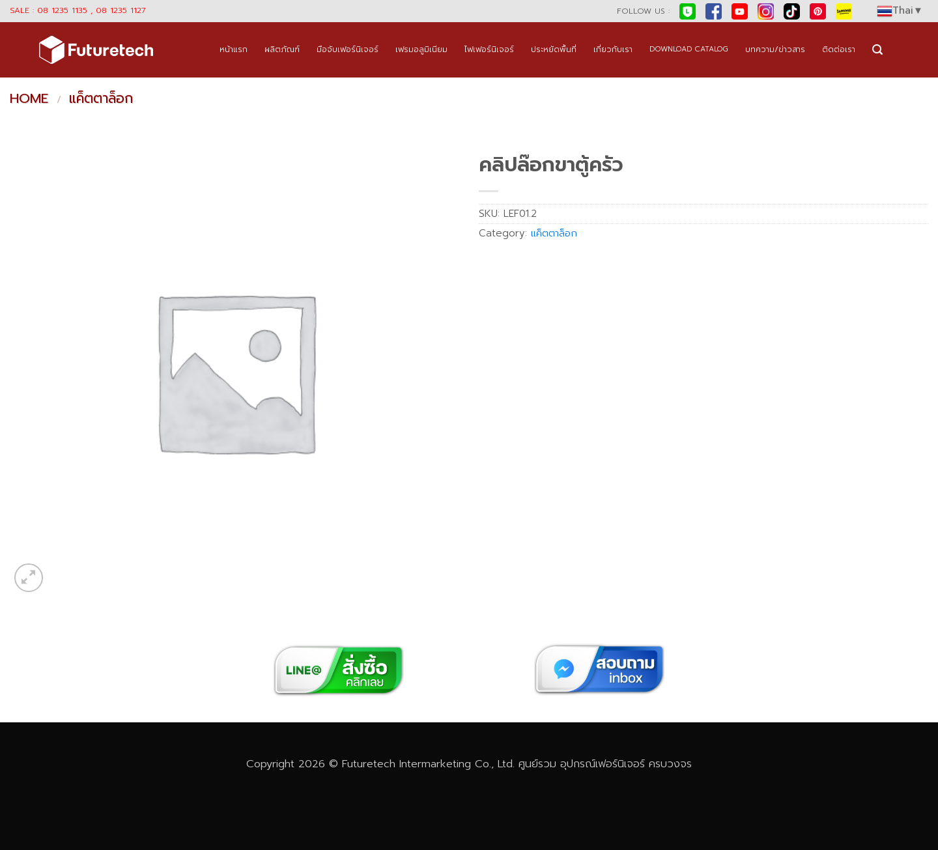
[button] (877, 50)
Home (29, 98)
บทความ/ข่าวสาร (775, 49)
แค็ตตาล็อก (101, 98)
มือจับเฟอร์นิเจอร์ (347, 49)
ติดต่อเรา (838, 49)
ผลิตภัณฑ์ (282, 49)
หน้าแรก (234, 49)
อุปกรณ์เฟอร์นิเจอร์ (602, 764)
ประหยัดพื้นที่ (553, 49)
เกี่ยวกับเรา (612, 49)
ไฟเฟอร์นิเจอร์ (489, 49)
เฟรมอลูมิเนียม (421, 49)
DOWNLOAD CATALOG (688, 49)
